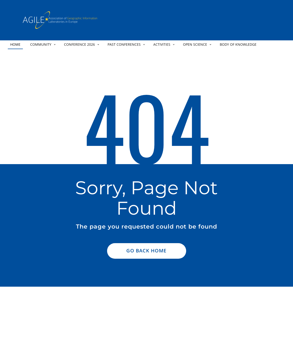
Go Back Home (146, 250)
